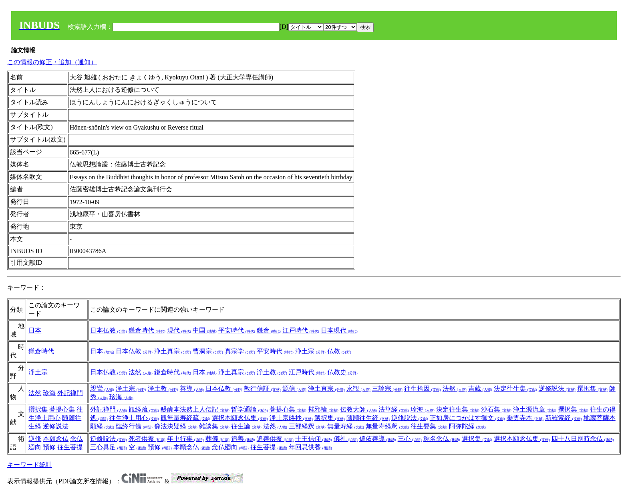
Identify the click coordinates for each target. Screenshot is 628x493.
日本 (34, 330)
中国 (205, 330)
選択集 (329, 417)
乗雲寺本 (525, 417)
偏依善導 (377, 438)
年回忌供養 (310, 447)
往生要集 (429, 426)
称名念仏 (441, 438)
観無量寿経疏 (185, 417)
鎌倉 (269, 330)
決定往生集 (515, 388)
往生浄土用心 (134, 417)
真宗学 (240, 351)
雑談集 (214, 426)
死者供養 (147, 438)
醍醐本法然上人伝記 (195, 409)
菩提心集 (62, 409)
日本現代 (339, 330)
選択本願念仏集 (240, 417)
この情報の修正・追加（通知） (52, 62)
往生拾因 (422, 388)
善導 (192, 388)
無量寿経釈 (387, 426)
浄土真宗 (172, 351)
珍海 (49, 393)
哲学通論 (249, 409)
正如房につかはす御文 (467, 417)
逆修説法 (557, 388)
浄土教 (272, 372)
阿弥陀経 (467, 426)
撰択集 (592, 388)
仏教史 (342, 372)
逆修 (34, 438)
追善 (243, 438)
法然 (141, 372)
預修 (49, 447)
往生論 (246, 426)
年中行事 (185, 438)
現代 (179, 330)
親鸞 (102, 388)
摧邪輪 (323, 409)
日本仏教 (108, 330)
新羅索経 (563, 417)
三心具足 (108, 447)
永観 (358, 388)
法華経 (393, 409)
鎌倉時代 (147, 330)
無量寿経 (345, 426)
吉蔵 (480, 388)
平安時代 (236, 330)
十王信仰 (313, 438)
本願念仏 (55, 438)
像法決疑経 (175, 426)
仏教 (339, 351)
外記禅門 (70, 393)
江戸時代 (300, 330)
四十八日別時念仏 (583, 438)
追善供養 (275, 438)
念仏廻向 (230, 447)
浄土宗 (310, 351)
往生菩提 (70, 447)
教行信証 (262, 388)
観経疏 (144, 409)
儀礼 (346, 438)
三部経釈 (307, 426)
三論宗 (387, 388)
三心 (410, 438)
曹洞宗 (208, 351)
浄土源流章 (534, 409)
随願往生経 (368, 417)
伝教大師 (358, 409)
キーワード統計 (29, 464)
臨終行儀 (134, 426)
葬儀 (217, 438)
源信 (294, 388)
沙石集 (496, 409)
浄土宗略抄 (291, 417)
